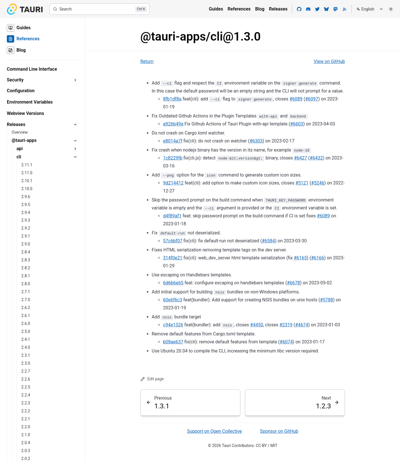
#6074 (286, 342)
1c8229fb (172, 158)
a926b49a (173, 124)
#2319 (286, 324)
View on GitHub (329, 61)
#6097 (311, 99)
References (239, 9)
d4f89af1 (172, 216)
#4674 (301, 324)
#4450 (256, 324)
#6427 (300, 158)
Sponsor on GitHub (279, 431)
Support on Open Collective (214, 431)
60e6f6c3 (172, 300)
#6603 (296, 124)
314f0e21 (172, 258)
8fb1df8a (172, 99)
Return (147, 61)
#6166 (317, 258)
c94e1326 (173, 324)
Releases (278, 9)
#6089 (296, 99)
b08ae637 (173, 342)
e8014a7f (172, 141)
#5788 (326, 300)
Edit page (152, 379)
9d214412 (173, 183)
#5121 (302, 183)
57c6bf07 (172, 240)
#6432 (316, 158)
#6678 (293, 282)
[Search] (99, 9)
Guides (216, 9)
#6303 (255, 141)
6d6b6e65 (173, 282)
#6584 (268, 240)
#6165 (300, 258)
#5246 (317, 183)
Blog (259, 9)
